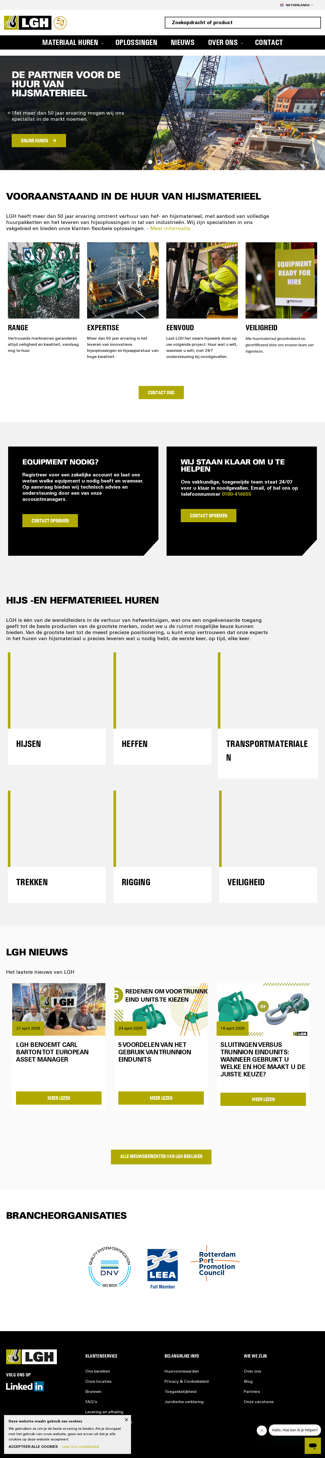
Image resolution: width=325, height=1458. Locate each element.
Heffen (135, 743)
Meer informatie (170, 229)
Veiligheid (246, 882)
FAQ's (91, 1402)
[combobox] (243, 22)
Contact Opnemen (50, 521)
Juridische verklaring (184, 1402)
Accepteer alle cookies (33, 1447)
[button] (296, 5)
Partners (252, 1392)
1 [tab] (150, 162)
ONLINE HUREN (34, 141)
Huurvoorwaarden (182, 1372)
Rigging (136, 882)
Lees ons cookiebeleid (80, 1447)
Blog (248, 1382)
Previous (9, 113)
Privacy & (187, 1382)
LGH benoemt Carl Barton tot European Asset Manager (52, 1053)
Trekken (32, 882)
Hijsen (28, 743)
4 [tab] (175, 162)
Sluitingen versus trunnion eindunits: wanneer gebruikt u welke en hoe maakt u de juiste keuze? (262, 1060)
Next (315, 113)
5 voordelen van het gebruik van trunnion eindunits (154, 1053)
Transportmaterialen (267, 750)
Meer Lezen (58, 1098)
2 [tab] (158, 162)
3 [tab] (166, 162)
